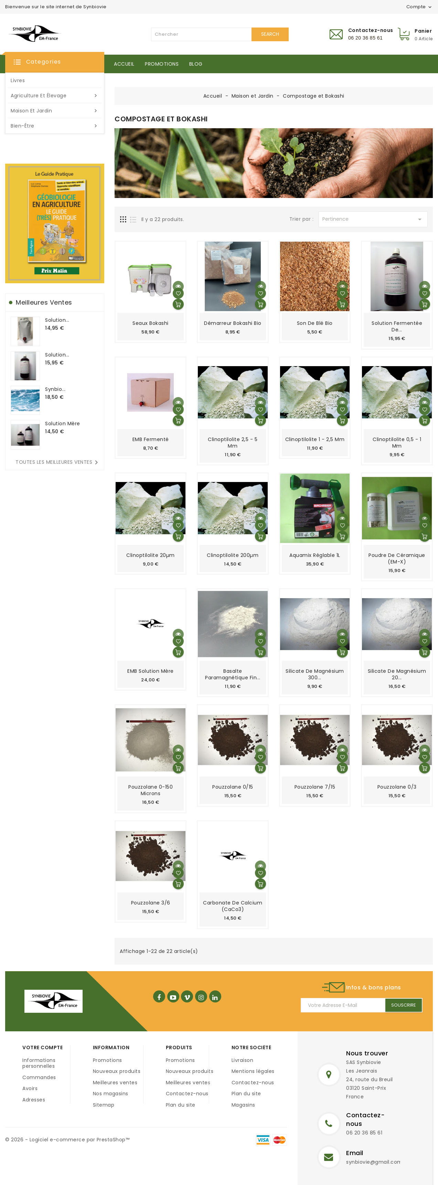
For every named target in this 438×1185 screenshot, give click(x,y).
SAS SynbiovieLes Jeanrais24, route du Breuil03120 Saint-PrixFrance (369, 1079)
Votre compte (42, 1047)
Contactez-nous (187, 1093)
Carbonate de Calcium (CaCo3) (232, 906)
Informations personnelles (38, 1063)
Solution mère (62, 423)
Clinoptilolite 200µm (232, 555)
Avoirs (30, 1088)
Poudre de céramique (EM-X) (396, 558)
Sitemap (104, 1104)
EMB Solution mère (150, 671)
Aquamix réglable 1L (314, 555)
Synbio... (55, 389)
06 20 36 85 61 (364, 1132)
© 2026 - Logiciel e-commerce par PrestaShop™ (67, 1139)
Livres (18, 80)
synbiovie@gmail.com (374, 1162)
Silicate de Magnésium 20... (397, 674)
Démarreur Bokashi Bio (232, 323)
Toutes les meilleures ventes (57, 462)
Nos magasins (110, 1093)
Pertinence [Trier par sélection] (373, 219)
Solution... (57, 320)
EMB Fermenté (150, 439)
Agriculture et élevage (55, 95)
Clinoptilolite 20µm (150, 555)
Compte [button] (419, 7)
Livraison (243, 1060)
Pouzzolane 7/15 (315, 786)
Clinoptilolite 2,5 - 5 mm (232, 442)
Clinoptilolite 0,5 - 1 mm (397, 442)
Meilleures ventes (115, 1082)
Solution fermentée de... (397, 326)
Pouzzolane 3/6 (150, 902)
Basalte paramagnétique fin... (232, 674)
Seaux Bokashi (150, 323)
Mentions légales (253, 1071)
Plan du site (180, 1104)
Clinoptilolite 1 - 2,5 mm (315, 439)
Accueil (124, 64)
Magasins (243, 1104)
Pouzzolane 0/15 (232, 786)
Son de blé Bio (315, 323)
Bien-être (55, 125)
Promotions (162, 64)
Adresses (33, 1099)
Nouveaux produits (117, 1071)
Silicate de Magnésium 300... (315, 674)
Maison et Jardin (55, 110)
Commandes (39, 1077)
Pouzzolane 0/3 (397, 786)
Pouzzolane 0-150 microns (150, 790)
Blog (196, 64)
